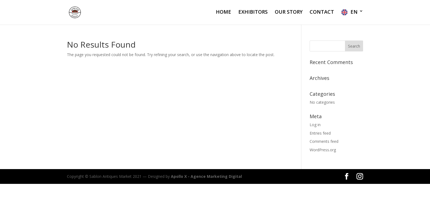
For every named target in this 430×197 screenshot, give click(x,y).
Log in (315, 124)
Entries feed (320, 133)
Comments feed (324, 141)
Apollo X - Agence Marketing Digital (206, 176)
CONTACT (322, 12)
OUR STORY (288, 12)
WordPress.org (323, 149)
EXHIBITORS (253, 12)
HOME (223, 12)
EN (354, 12)
